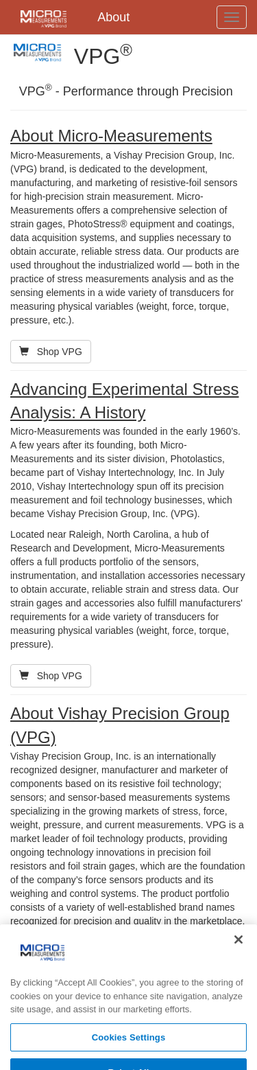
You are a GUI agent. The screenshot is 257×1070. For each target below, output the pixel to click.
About (113, 17)
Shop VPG (50, 351)
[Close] (238, 948)
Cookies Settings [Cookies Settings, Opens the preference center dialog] (129, 1045)
